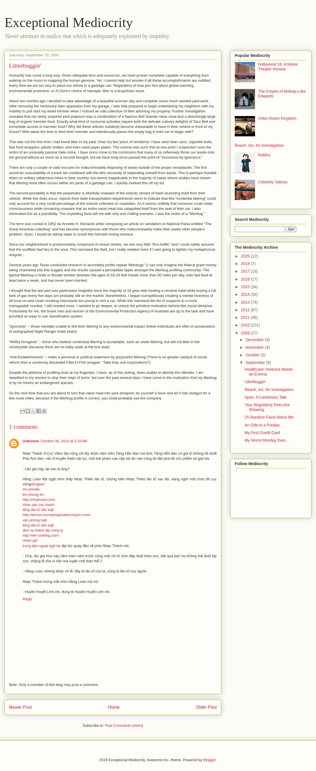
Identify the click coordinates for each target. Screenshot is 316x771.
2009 (246, 333)
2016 (246, 279)
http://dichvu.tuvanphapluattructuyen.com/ (57, 515)
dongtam (37, 484)
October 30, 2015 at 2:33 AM (64, 441)
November (255, 347)
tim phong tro (33, 494)
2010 (246, 325)
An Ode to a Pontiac (262, 425)
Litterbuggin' (255, 381)
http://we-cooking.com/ (41, 535)
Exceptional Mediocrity (69, 22)
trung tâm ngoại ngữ (39, 546)
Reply (27, 599)
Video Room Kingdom (277, 118)
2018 (246, 263)
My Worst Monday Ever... (267, 440)
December (255, 339)
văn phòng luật (35, 520)
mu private (31, 489)
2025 (246, 256)
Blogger (209, 760)
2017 (246, 271)
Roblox (264, 155)
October (253, 355)
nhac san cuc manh (38, 505)
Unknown (31, 441)
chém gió (30, 540)
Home (114, 707)
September (255, 362)
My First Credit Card (262, 432)
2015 (246, 287)
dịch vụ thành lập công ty (43, 530)
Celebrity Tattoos (273, 182)
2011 (246, 317)
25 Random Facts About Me (269, 417)
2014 (246, 294)
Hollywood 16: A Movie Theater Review (278, 66)
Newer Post (20, 707)
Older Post (206, 707)
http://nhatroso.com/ (39, 499)
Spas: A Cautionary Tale (265, 397)
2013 (246, 302)
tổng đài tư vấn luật (38, 510)
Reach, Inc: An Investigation (259, 145)
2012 (246, 310)
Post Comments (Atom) (124, 725)
